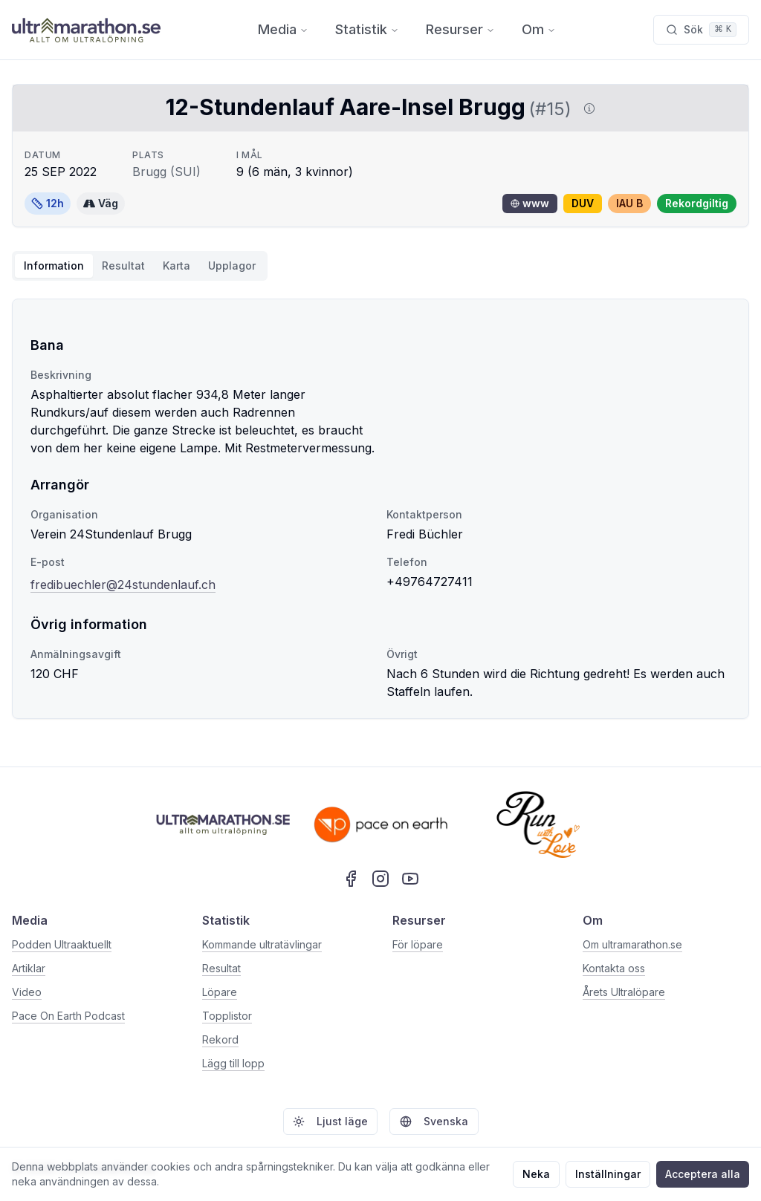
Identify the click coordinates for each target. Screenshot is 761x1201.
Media (283, 29)
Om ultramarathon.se (632, 944)
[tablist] (140, 266)
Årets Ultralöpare (624, 992)
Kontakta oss (614, 968)
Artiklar (28, 968)
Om (539, 29)
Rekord (220, 1039)
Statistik (367, 29)
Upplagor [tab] (232, 265)
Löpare (219, 992)
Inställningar (608, 1174)
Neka (536, 1174)
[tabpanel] (380, 509)
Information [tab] (54, 265)
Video (27, 992)
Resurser (460, 29)
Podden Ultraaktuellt (61, 944)
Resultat (221, 968)
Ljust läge (330, 1121)
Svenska (434, 1121)
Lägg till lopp (233, 1063)
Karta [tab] (176, 265)
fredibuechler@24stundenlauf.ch (123, 584)
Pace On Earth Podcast (68, 1015)
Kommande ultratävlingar (262, 944)
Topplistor (227, 1015)
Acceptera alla (702, 1174)
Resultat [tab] (123, 265)
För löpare (417, 944)
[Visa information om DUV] (586, 108)
